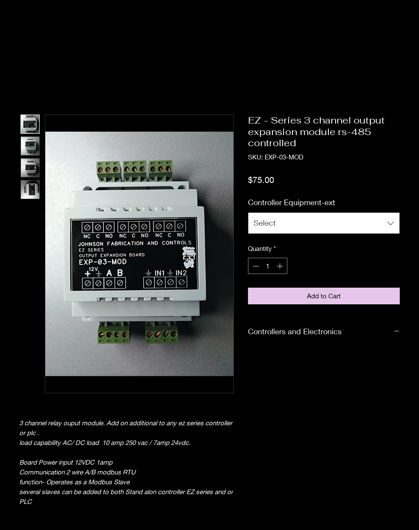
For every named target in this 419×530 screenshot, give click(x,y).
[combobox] (324, 223)
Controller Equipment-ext (291, 202)
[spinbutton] (268, 266)
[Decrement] (255, 266)
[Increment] (280, 266)
